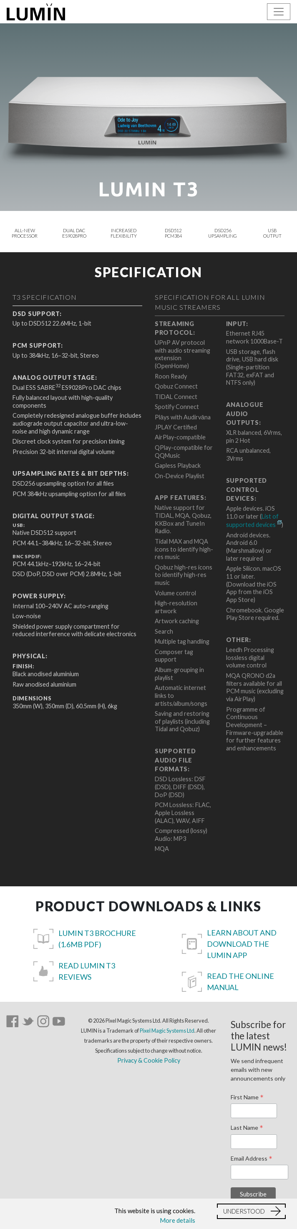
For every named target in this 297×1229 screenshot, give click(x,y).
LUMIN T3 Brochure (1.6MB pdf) (97, 938)
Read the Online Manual (240, 981)
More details (177, 1220)
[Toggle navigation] (278, 11)
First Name (247, 1098)
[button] (251, 1211)
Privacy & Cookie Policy (148, 1060)
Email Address (251, 1159)
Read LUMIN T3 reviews (86, 971)
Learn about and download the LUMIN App (242, 944)
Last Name (247, 1128)
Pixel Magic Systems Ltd (167, 1030)
